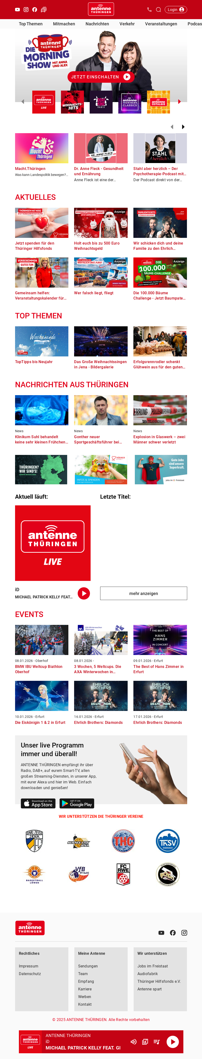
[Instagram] (184, 933)
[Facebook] (173, 933)
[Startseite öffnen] (101, 9)
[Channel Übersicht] (145, 1042)
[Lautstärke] (133, 1042)
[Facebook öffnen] (34, 9)
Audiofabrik (147, 974)
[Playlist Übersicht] (156, 1042)
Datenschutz (30, 974)
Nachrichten (97, 23)
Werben (84, 996)
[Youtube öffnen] (17, 9)
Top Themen (31, 23)
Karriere (85, 989)
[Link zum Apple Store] (38, 804)
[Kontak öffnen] (149, 9)
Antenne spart (149, 989)
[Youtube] (161, 933)
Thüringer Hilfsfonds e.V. (159, 981)
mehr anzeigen (143, 593)
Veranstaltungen (161, 23)
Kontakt (85, 1004)
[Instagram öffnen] (26, 9)
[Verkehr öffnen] (44, 9)
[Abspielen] (173, 1041)
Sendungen (88, 966)
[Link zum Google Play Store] (77, 804)
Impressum (28, 966)
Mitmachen (64, 23)
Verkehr (127, 23)
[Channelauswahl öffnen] (158, 9)
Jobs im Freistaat (152, 966)
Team (83, 974)
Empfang (86, 981)
